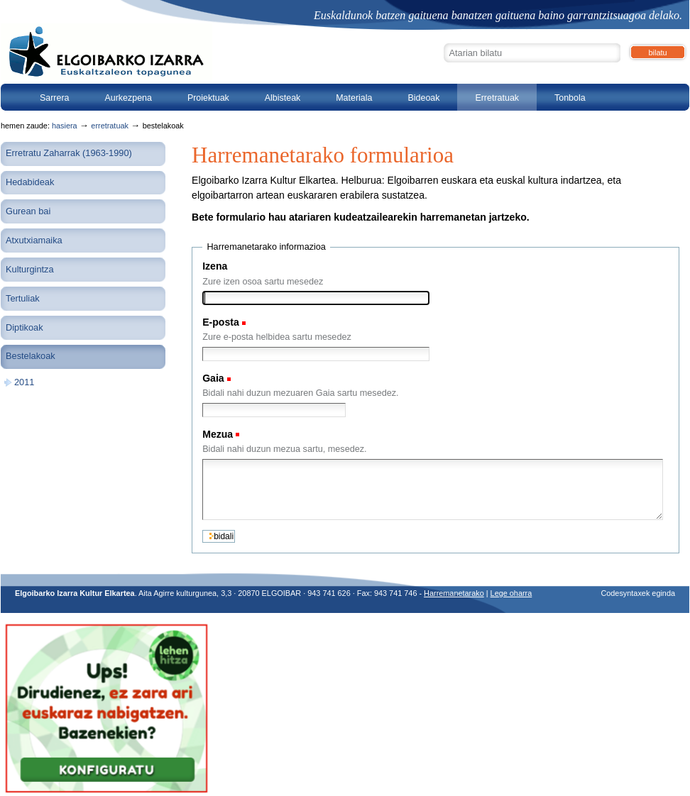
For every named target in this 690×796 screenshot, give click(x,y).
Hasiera (64, 125)
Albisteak (283, 98)
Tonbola (570, 98)
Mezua (217, 434)
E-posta (220, 322)
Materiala (354, 98)
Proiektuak (208, 98)
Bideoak (423, 98)
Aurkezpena (128, 98)
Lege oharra (511, 593)
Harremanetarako (454, 593)
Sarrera (55, 98)
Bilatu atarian (443, 41)
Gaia (213, 378)
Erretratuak (497, 98)
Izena (214, 266)
